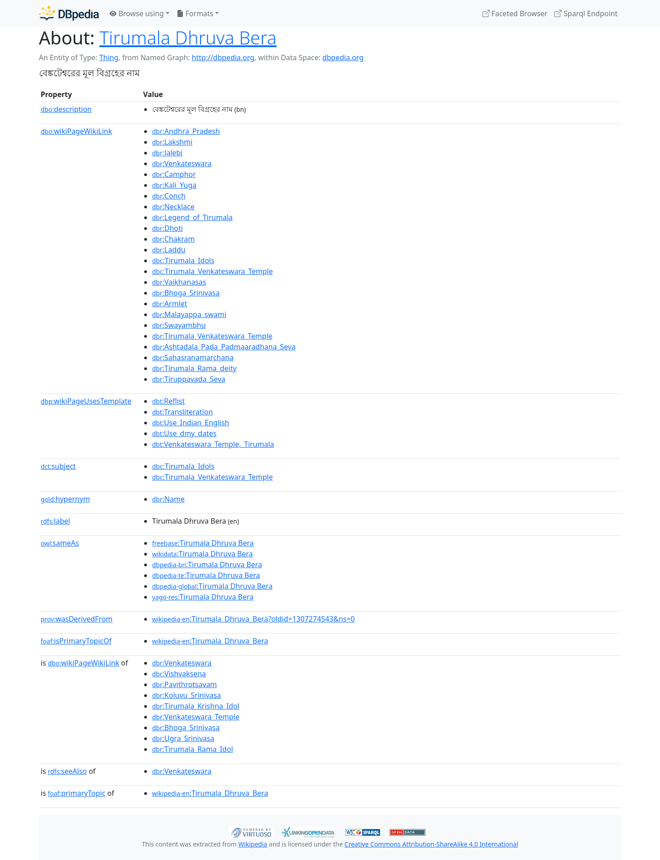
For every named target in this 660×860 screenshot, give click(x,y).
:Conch (169, 196)
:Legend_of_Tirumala (192, 217)
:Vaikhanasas (179, 282)
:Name (168, 499)
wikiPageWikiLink (76, 131)
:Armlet (169, 304)
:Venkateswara (182, 163)
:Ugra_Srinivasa (183, 738)
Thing (109, 57)
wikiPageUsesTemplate (86, 401)
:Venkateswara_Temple (195, 717)
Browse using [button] (137, 13)
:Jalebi (167, 153)
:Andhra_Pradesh (186, 131)
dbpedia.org (342, 57)
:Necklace (173, 207)
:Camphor (174, 174)
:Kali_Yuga (174, 185)
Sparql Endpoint (585, 13)
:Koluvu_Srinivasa (186, 695)
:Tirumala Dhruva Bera (203, 543)
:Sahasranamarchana (193, 357)
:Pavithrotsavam (184, 684)
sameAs (60, 543)
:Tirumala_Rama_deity (194, 368)
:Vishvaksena (179, 674)
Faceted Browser (515, 13)
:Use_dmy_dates (184, 433)
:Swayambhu (179, 325)
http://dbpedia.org (223, 57)
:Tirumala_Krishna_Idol (195, 706)
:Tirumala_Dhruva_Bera (210, 641)
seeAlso (67, 771)
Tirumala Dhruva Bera (187, 37)
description (66, 109)
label (56, 521)
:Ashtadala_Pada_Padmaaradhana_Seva (224, 347)
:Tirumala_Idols (183, 260)
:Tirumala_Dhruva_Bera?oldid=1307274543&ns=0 (253, 619)
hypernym (65, 499)
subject (58, 466)
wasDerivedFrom (77, 619)
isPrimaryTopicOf (76, 641)
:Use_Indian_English (191, 423)
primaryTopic (76, 793)
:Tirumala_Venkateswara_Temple (212, 271)
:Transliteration (182, 412)
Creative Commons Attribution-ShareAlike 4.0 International (431, 844)
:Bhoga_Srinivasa (186, 293)
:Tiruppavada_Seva (189, 379)
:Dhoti (167, 228)
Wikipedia (252, 844)
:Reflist (168, 401)
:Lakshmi (172, 142)
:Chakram (173, 239)
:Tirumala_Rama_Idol (192, 749)
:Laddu (169, 250)
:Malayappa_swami (189, 314)
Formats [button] (195, 13)
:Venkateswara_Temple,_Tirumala (213, 444)
